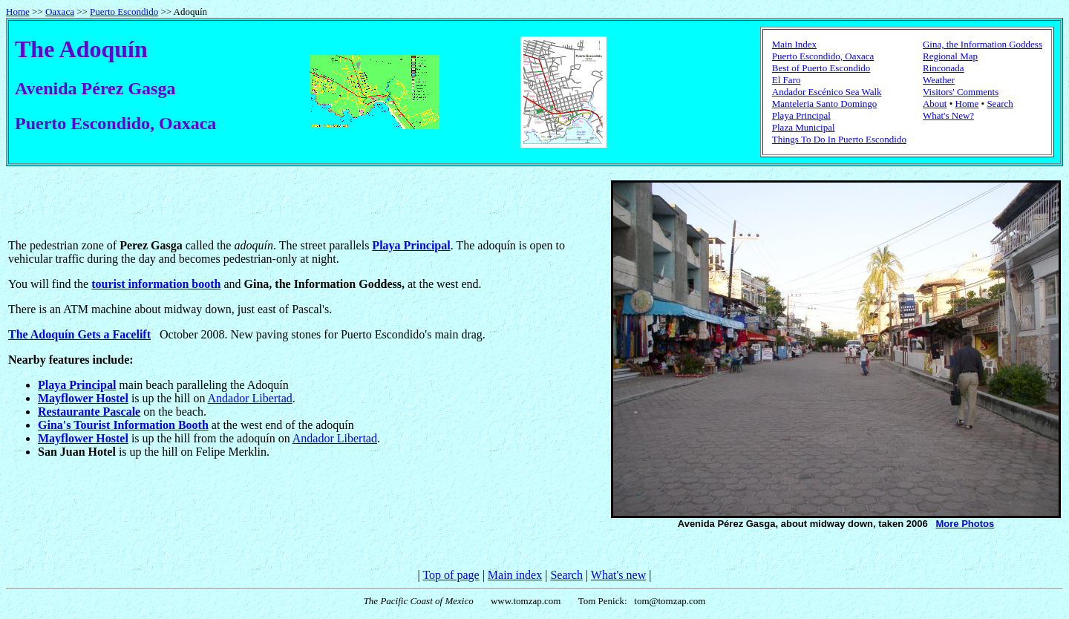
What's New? (948, 115)
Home (18, 11)
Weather (939, 79)
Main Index (794, 44)
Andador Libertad (250, 398)
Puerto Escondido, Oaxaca (823, 56)
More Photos (965, 523)
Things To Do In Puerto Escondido (839, 139)
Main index (515, 575)
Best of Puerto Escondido (821, 67)
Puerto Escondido (124, 11)
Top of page (450, 575)
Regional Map (950, 56)
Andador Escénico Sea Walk (827, 91)
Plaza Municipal (803, 127)
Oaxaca (59, 11)
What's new (618, 575)
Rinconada (943, 67)
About (935, 103)
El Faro (786, 79)
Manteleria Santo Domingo (824, 103)
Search (1000, 103)
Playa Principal (801, 115)
